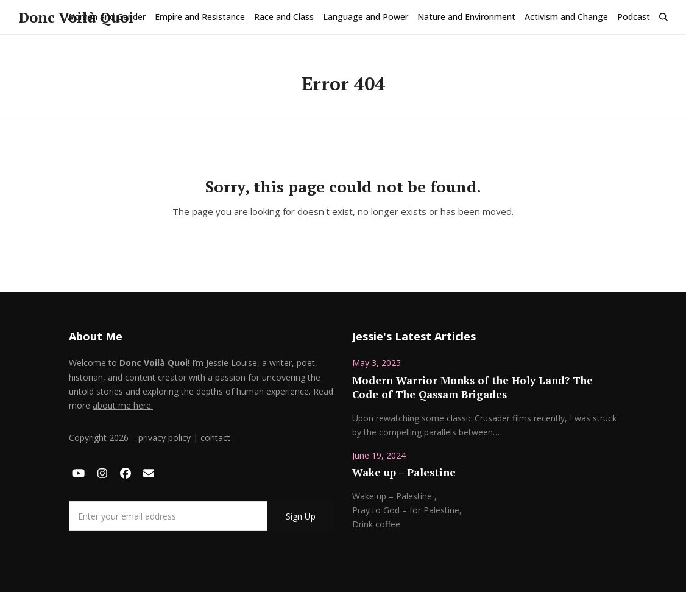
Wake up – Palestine (404, 472)
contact (215, 437)
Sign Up (301, 516)
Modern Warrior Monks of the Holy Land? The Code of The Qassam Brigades (472, 387)
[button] (663, 17)
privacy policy (164, 437)
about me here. (123, 405)
